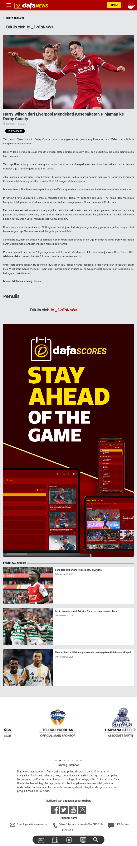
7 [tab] (81, 761)
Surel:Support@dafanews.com (29, 824)
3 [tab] (64, 761)
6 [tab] (77, 761)
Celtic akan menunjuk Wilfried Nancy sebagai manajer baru (86, 611)
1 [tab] (56, 761)
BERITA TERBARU (13, 18)
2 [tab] (60, 761)
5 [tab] (73, 761)
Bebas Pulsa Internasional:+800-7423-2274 (78, 824)
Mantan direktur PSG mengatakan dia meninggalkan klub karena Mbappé (93, 652)
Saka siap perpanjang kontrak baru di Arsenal (78, 570)
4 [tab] (69, 761)
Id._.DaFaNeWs (64, 310)
